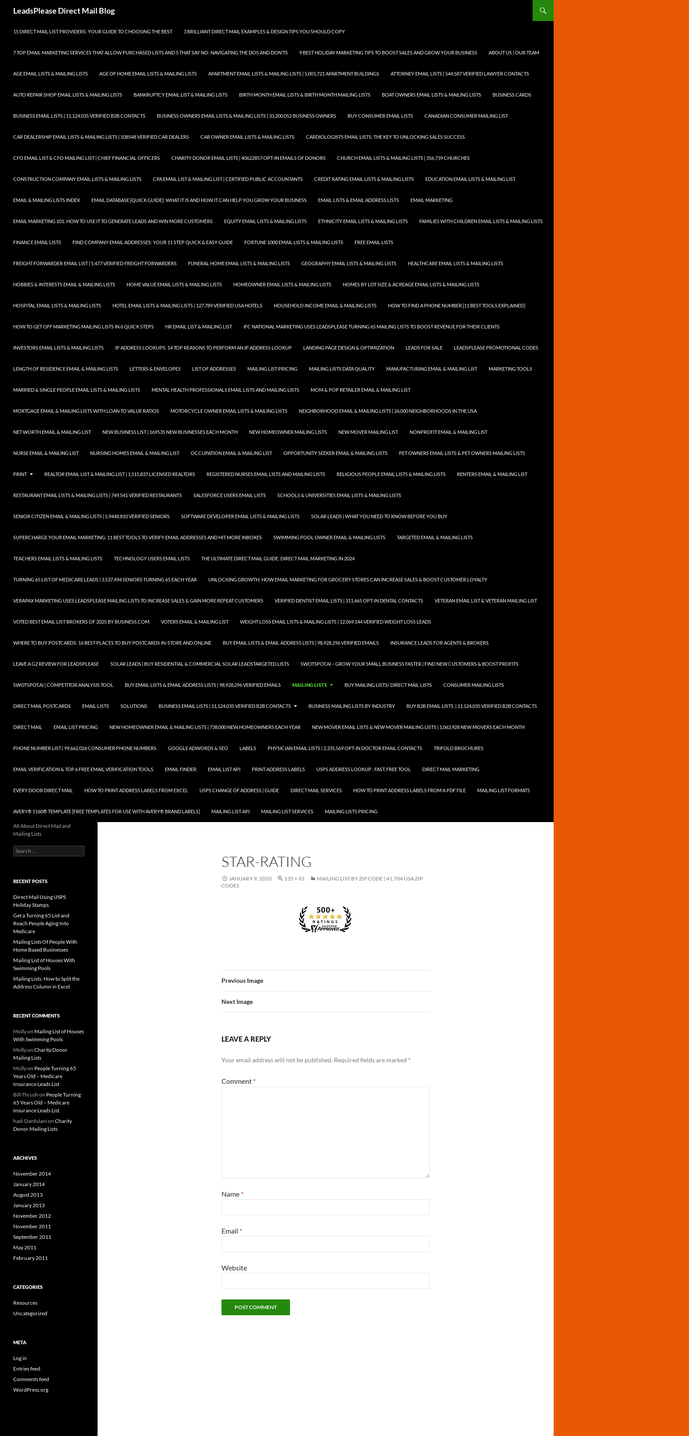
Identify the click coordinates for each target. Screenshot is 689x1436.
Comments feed (31, 1379)
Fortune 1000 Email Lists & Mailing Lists (293, 242)
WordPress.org (30, 1389)
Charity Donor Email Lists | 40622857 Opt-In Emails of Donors (248, 158)
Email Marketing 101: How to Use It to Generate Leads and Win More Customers (113, 221)
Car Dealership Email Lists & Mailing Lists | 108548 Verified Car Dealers (101, 137)
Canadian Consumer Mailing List (466, 116)
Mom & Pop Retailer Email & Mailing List (360, 390)
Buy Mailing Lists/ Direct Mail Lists (388, 685)
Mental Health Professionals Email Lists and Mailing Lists (225, 390)
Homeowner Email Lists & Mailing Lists (282, 284)
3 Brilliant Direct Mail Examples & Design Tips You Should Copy (264, 31)
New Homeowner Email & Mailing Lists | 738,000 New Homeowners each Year (205, 727)
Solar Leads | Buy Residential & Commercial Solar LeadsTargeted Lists (199, 664)
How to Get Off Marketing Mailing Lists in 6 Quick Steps (83, 326)
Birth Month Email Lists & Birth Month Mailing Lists (304, 94)
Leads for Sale (424, 347)
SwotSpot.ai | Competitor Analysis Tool (63, 685)
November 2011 (32, 1226)
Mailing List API (230, 811)
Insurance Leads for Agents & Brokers (439, 643)
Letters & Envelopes (155, 369)
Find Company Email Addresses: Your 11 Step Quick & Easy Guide (153, 242)
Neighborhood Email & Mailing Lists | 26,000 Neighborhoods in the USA (388, 411)
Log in (20, 1358)
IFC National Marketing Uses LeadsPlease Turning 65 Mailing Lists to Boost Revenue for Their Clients (371, 326)
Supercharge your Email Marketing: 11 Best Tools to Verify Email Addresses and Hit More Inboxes (137, 537)
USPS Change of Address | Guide (239, 790)
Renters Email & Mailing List (492, 474)
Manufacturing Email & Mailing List (431, 369)
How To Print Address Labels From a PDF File (409, 790)
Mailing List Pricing (272, 369)
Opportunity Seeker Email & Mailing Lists (335, 453)
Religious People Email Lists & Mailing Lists (391, 474)
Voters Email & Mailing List (194, 621)
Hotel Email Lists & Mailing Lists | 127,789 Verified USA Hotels (187, 305)
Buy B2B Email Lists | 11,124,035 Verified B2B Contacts (471, 706)
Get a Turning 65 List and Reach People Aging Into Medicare (41, 923)
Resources (25, 1302)
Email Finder (180, 769)
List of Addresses (214, 369)
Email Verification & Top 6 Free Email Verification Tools (83, 769)
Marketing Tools (510, 369)
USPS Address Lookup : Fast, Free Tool (363, 769)
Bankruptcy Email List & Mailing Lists (181, 94)
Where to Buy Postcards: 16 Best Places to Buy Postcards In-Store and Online (112, 643)
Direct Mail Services (316, 790)
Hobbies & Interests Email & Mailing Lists (64, 284)
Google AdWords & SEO (198, 748)
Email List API (224, 769)
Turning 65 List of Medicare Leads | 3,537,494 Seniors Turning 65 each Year (105, 579)
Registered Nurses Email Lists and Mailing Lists (266, 474)
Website (234, 1267)
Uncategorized (30, 1313)
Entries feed (26, 1368)
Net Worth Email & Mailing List (52, 432)
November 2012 (32, 1215)
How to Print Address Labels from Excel (136, 790)
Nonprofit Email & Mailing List (448, 432)
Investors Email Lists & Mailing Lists (58, 347)
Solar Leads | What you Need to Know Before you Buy (379, 516)
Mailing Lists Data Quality (342, 369)
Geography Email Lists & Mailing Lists (348, 263)
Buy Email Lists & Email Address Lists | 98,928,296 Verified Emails (301, 643)
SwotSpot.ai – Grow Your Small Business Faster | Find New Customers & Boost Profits (410, 664)
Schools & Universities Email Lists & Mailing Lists (339, 495)
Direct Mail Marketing (450, 769)
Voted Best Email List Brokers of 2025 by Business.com (81, 621)
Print (20, 474)
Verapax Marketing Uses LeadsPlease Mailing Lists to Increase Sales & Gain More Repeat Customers (138, 600)
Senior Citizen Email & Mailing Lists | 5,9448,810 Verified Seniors (91, 516)
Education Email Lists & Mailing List (470, 179)
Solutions (133, 706)
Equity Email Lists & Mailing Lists (265, 221)
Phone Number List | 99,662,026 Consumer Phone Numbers (84, 748)
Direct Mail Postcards (42, 706)
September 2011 (32, 1237)
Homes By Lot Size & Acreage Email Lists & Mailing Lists (411, 284)
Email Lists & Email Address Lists (358, 200)
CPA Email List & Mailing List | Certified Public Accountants (228, 179)
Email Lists (95, 706)
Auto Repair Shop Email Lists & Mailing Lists (67, 94)
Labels (247, 748)
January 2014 (29, 1184)
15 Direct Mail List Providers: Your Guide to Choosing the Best (92, 31)
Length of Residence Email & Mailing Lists (65, 369)
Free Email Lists (374, 242)
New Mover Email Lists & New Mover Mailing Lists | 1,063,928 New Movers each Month (418, 727)
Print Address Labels (278, 769)
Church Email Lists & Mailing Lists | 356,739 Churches (403, 158)
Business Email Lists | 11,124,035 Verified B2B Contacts (79, 116)
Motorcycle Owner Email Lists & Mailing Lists (228, 411)
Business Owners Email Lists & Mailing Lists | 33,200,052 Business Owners (246, 116)
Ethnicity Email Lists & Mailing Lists (363, 221)
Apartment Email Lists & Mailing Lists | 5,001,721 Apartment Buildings (293, 73)
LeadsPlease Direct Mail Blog (64, 10)
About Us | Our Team (514, 52)
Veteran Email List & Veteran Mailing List (486, 600)
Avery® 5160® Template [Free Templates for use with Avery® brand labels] (106, 811)
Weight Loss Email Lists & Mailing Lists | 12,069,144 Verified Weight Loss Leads (335, 621)
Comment (238, 1081)
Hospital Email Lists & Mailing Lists (57, 305)
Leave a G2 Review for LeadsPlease (56, 664)
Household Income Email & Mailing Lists (325, 305)
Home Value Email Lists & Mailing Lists (174, 284)
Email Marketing (431, 200)
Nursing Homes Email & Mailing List (134, 453)
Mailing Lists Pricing (351, 811)
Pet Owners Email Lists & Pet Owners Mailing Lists (462, 453)
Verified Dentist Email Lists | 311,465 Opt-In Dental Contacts (349, 600)
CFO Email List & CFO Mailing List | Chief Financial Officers (86, 158)
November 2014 (32, 1173)
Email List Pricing (76, 727)
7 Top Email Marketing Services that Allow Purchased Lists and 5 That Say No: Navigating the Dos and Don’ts (150, 52)
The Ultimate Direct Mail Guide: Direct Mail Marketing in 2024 (278, 558)
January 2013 (29, 1205)
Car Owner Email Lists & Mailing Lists (247, 137)
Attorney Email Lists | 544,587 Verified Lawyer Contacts (460, 73)
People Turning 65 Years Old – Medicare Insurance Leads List (44, 1076)
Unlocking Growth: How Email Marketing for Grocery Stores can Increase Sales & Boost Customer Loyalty (347, 579)
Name (232, 1194)
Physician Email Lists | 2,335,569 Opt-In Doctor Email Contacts (345, 748)
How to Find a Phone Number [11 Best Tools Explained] (456, 305)
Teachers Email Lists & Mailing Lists (57, 558)
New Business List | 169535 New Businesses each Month (170, 432)
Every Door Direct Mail (43, 790)
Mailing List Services (287, 811)
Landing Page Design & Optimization (348, 347)
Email (231, 1231)
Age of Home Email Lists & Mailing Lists (148, 73)
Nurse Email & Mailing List (46, 453)
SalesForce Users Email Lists (229, 495)
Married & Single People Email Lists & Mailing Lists (76, 390)
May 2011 (24, 1247)
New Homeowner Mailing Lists (288, 432)
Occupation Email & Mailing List (231, 453)
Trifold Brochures (458, 748)
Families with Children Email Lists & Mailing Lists (481, 221)
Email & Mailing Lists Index (46, 200)
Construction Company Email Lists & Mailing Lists (77, 179)
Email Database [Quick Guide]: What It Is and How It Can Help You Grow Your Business (199, 200)
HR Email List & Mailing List (198, 326)
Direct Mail (27, 727)
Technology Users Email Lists (152, 558)
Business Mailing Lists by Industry (351, 706)
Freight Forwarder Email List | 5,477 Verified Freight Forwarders (95, 263)
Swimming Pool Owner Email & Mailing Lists (329, 537)
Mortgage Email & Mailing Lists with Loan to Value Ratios (86, 411)
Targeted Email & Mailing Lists (435, 537)
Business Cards (512, 94)
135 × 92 (294, 878)
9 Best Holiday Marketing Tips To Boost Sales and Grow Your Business (388, 52)
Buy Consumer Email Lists (380, 116)
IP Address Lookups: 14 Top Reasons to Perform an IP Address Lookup (203, 347)
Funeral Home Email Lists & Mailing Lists (239, 263)
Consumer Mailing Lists (473, 685)
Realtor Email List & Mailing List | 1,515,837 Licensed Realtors (119, 474)
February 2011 (30, 1258)
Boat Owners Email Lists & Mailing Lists (431, 94)
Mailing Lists (309, 685)
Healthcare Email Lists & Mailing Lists (455, 263)
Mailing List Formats (503, 790)
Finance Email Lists (37, 242)
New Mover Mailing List (368, 432)
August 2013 (28, 1194)
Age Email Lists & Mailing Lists (50, 73)
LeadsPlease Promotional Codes (496, 347)
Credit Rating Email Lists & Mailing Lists (364, 179)
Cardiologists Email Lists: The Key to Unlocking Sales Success (385, 137)
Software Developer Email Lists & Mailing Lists (240, 516)
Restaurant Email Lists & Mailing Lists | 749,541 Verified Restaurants (97, 495)
